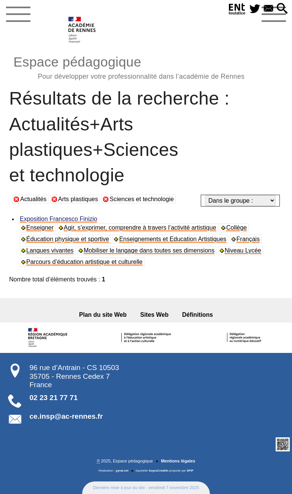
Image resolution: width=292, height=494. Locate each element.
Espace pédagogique (128, 66)
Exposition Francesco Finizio (58, 219)
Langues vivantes (50, 250)
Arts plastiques (78, 199)
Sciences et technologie (142, 199)
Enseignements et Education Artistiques (172, 239)
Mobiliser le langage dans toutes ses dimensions (149, 250)
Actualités (33, 199)
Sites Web (154, 314)
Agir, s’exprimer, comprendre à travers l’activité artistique (140, 227)
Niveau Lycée (243, 250)
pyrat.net (122, 470)
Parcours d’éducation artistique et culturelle (84, 262)
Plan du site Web (103, 314)
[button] (282, 9)
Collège (236, 227)
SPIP (190, 470)
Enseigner (40, 227)
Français (248, 239)
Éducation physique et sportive (67, 239)
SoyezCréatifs (158, 470)
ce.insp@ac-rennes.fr (66, 416)
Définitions (197, 314)
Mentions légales (178, 461)
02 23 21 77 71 (54, 398)
